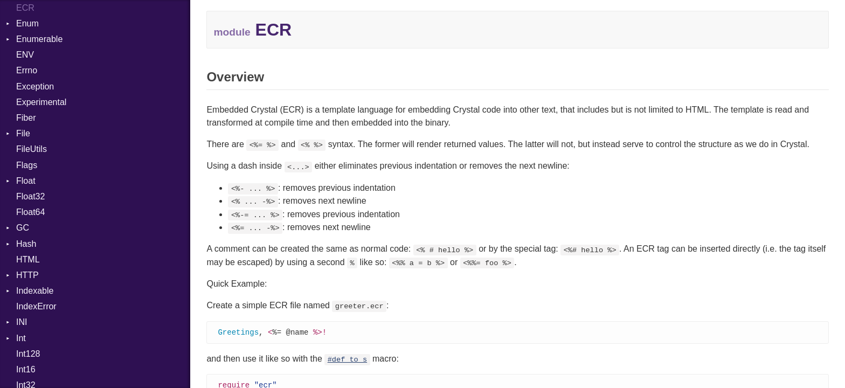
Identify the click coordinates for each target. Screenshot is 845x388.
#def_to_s (347, 360)
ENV (25, 54)
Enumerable (39, 39)
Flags (26, 165)
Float (26, 180)
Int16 (26, 369)
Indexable (34, 290)
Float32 (30, 196)
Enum (27, 23)
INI (21, 322)
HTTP (27, 275)
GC (22, 227)
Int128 (28, 353)
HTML (28, 259)
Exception (35, 86)
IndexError (36, 306)
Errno (26, 70)
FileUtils (31, 149)
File (23, 133)
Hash (26, 243)
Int (21, 338)
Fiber (26, 117)
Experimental (41, 102)
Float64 (30, 212)
